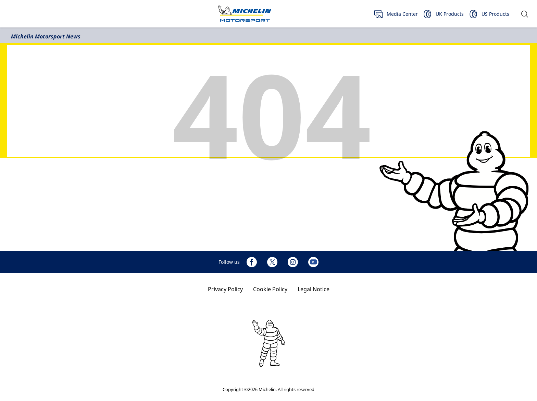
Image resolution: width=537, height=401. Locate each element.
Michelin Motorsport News (45, 36)
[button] (525, 14)
